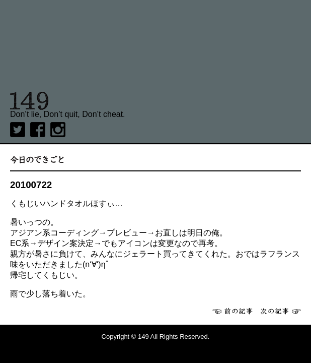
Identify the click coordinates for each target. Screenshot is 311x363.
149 (29, 101)
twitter (17, 129)
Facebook (37, 129)
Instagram (57, 129)
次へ (281, 311)
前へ (232, 311)
